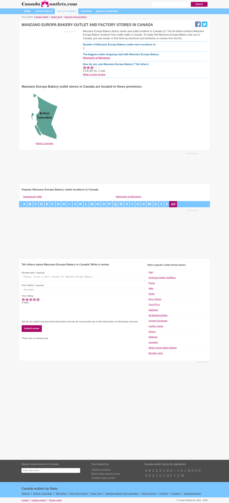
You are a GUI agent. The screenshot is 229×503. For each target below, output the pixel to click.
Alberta (25, 493)
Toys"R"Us (154, 304)
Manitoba (61, 493)
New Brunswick (79, 493)
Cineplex (153, 342)
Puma (152, 283)
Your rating (27, 296)
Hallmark (153, 310)
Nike (151, 288)
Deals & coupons (107, 11)
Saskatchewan (192, 493)
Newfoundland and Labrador (122, 493)
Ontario (163, 493)
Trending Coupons (101, 469)
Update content (38, 500)
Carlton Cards (156, 326)
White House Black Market (163, 347)
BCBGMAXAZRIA (158, 315)
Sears (152, 293)
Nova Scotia (149, 493)
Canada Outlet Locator (103, 477)
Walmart (153, 337)
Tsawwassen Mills (32, 196)
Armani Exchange (158, 320)
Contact (25, 500)
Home (27, 11)
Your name (33, 286)
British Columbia (42, 493)
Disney (152, 331)
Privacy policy (55, 500)
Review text (33, 272)
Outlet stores (66, 11)
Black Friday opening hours (105, 473)
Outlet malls (43, 11)
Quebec (175, 493)
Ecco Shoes (155, 299)
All (173, 204)
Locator (86, 11)
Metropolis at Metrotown (96, 58)
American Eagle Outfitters (162, 277)
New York (96, 493)
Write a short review (94, 74)
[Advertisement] (48, 56)
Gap (151, 272)
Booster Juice (156, 353)
